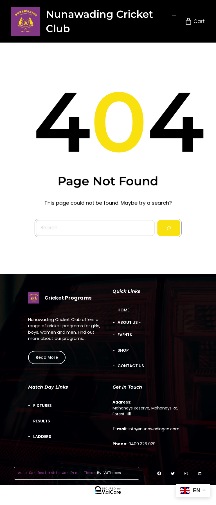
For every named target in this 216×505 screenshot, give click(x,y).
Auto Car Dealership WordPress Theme (56, 473)
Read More (47, 357)
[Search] (167, 226)
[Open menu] (174, 17)
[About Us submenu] (129, 322)
